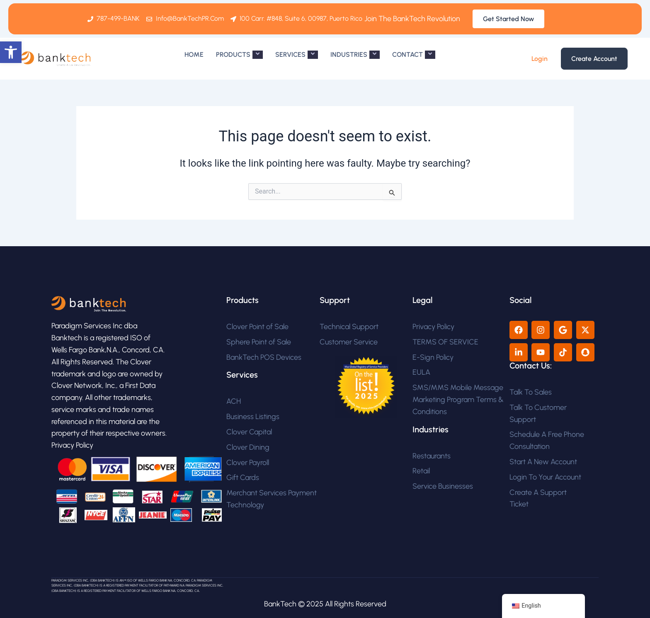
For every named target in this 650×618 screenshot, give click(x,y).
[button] (11, 52)
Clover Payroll (247, 462)
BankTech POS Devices (263, 357)
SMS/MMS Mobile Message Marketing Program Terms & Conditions (458, 399)
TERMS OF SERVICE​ (445, 342)
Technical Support (349, 326)
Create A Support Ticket (538, 498)
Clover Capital (249, 431)
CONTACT (413, 55)
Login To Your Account (545, 477)
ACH (233, 401)
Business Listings (252, 416)
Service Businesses (442, 486)
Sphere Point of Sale (258, 342)
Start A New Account (543, 461)
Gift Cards (242, 477)
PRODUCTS (239, 55)
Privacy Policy (433, 326)
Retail (421, 470)
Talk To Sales (530, 392)
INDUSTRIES (355, 55)
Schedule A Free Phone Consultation (546, 440)
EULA (421, 372)
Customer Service (349, 342)
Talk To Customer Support (538, 413)
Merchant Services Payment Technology (271, 498)
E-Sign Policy (433, 357)
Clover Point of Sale (257, 326)
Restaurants (431, 455)
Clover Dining (247, 447)
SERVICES (296, 55)
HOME (194, 54)
